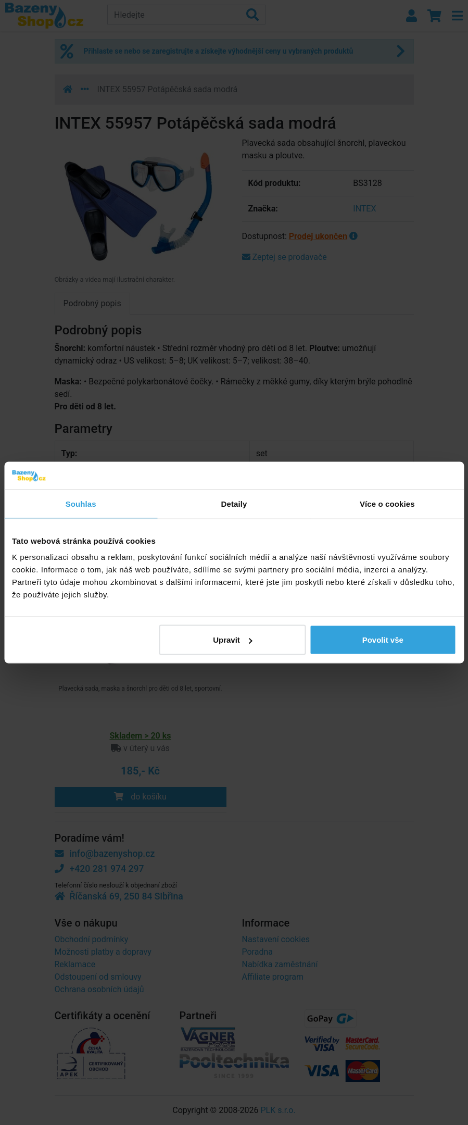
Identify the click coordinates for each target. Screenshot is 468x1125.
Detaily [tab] (234, 503)
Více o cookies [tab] (387, 503)
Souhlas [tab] (81, 503)
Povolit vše (382, 639)
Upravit (232, 639)
